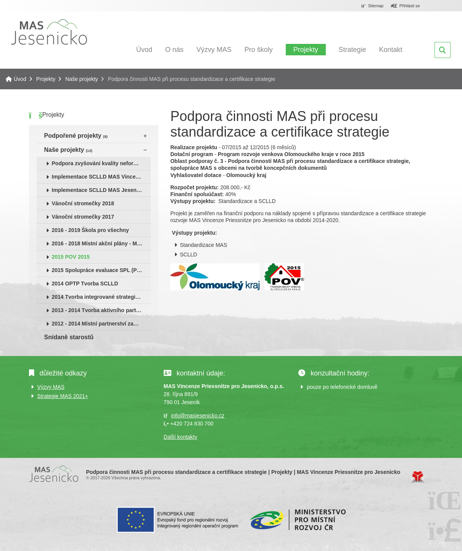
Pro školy (259, 49)
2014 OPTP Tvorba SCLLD (85, 283)
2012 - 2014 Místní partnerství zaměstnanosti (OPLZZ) (101, 324)
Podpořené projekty (76, 135)
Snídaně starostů (69, 337)
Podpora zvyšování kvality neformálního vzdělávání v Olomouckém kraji (101, 163)
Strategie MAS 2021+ (62, 396)
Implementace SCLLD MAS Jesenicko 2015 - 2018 (101, 190)
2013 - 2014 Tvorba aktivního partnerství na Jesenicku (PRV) (101, 310)
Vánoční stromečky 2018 (83, 203)
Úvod (49, 32)
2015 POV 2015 (71, 257)
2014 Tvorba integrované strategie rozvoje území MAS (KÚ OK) (101, 297)
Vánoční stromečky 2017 (83, 217)
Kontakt (390, 49)
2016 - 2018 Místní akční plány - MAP (98, 243)
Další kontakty (180, 437)
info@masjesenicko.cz (198, 415)
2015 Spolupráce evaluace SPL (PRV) (99, 270)
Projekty (305, 49)
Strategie (352, 49)
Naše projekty (81, 79)
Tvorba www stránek (417, 477)
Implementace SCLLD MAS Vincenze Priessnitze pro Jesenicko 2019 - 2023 (101, 177)
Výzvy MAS (214, 49)
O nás (174, 49)
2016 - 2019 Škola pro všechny (90, 230)
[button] (405, 6)
